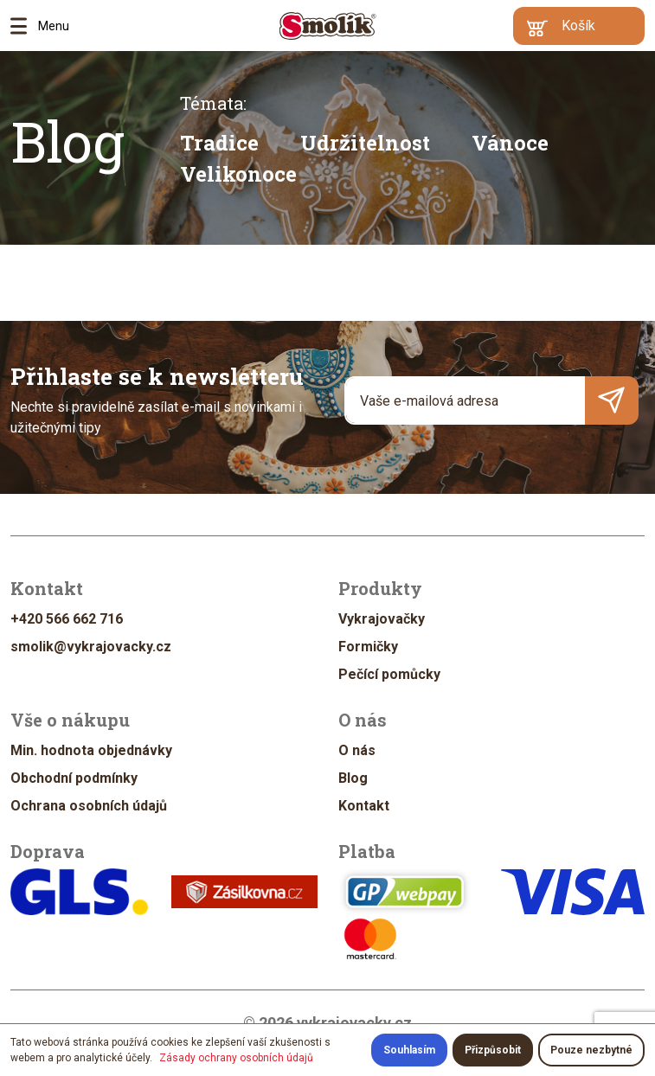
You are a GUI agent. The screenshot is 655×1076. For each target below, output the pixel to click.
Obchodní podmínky (74, 778)
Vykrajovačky (381, 619)
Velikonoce (238, 174)
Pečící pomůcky (389, 674)
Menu (24, 26)
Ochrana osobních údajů (88, 805)
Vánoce (510, 143)
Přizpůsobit (493, 1050)
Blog (67, 141)
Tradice (219, 143)
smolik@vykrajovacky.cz (90, 646)
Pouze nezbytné (591, 1050)
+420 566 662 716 (66, 619)
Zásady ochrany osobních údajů (236, 1058)
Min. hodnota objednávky (91, 750)
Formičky (368, 646)
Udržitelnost (365, 143)
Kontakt (363, 805)
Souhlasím (409, 1050)
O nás (357, 750)
